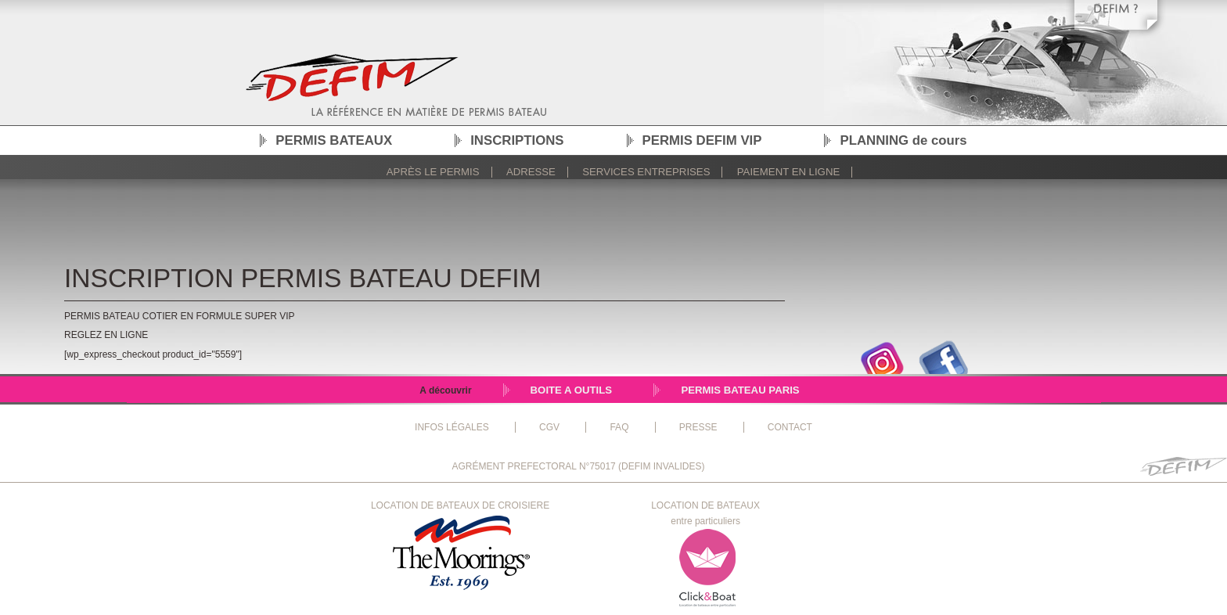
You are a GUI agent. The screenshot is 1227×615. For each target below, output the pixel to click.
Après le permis (433, 172)
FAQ (619, 427)
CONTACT (790, 427)
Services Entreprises (646, 172)
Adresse (531, 172)
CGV (549, 427)
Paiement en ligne (788, 172)
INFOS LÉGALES (452, 427)
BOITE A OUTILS (572, 390)
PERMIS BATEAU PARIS (740, 390)
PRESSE (698, 427)
